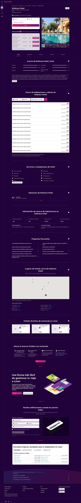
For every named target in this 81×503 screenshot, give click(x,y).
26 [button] (27, 40)
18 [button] (25, 37)
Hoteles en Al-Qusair (19, 458)
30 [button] (38, 40)
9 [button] (38, 32)
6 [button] (30, 32)
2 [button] (38, 29)
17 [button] (22, 37)
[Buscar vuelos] (1, 5)
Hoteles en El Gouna (46, 453)
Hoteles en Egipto (30, 5)
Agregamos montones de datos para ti (43, 473)
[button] (2, 2)
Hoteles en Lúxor (36, 5)
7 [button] (42, 32)
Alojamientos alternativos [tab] (29, 446)
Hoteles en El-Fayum (46, 456)
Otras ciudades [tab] (19, 446)
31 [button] (22, 43)
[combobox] (28, 416)
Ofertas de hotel (16, 5)
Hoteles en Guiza (18, 453)
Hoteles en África (22, 5)
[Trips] (1, 13)
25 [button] (25, 40)
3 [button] (22, 32)
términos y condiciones (32, 430)
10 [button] (50, 32)
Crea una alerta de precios (62, 350)
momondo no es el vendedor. (43, 471)
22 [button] (35, 37)
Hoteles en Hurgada (19, 456)
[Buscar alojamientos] (1, 7)
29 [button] (35, 40)
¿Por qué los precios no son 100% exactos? (43, 475)
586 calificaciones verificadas (27, 15)
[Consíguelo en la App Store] (65, 488)
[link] (42, 357)
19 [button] (27, 37)
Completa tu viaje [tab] (48, 446)
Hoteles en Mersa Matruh (47, 458)
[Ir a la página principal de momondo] (7, 1)
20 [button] (30, 37)
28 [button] (33, 40)
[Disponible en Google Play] (65, 485)
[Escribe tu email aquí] (28, 423)
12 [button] (55, 32)
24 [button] (22, 40)
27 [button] (30, 40)
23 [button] (38, 37)
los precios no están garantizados (41, 468)
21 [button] (33, 37)
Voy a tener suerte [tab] (39, 446)
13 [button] (58, 32)
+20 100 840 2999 (17, 13)
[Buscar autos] (1, 10)
